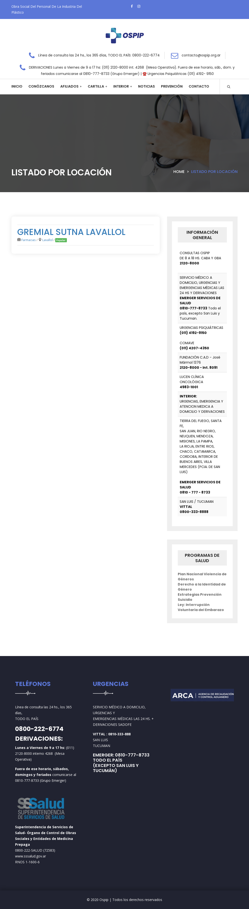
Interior (121, 86)
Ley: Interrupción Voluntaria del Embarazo (201, 607)
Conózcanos (41, 86)
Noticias (146, 86)
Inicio (16, 86)
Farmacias (28, 240)
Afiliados (69, 86)
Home (179, 171)
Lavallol (47, 240)
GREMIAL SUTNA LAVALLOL (71, 232)
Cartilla (96, 86)
